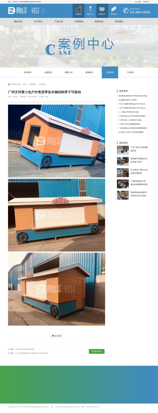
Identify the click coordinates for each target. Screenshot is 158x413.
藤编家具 (89, 72)
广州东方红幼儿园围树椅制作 (129, 124)
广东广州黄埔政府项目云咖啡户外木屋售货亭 (31, 353)
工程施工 (130, 72)
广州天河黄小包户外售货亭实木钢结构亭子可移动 (133, 116)
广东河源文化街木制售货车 (25, 349)
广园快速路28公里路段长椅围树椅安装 (133, 128)
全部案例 (27, 72)
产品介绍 (58, 21)
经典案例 (79, 21)
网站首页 (18, 21)
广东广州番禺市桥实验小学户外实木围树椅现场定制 (133, 104)
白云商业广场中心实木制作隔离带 (131, 132)
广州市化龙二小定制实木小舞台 (130, 120)
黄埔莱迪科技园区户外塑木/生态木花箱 (133, 96)
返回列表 (97, 351)
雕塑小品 (69, 72)
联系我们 (146, 2)
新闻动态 (99, 21)
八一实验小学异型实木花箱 (129, 112)
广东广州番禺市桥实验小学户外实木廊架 (133, 108)
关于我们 (38, 21)
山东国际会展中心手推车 (128, 100)
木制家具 (110, 72)
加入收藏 (138, 2)
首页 (24, 84)
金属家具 (48, 72)
